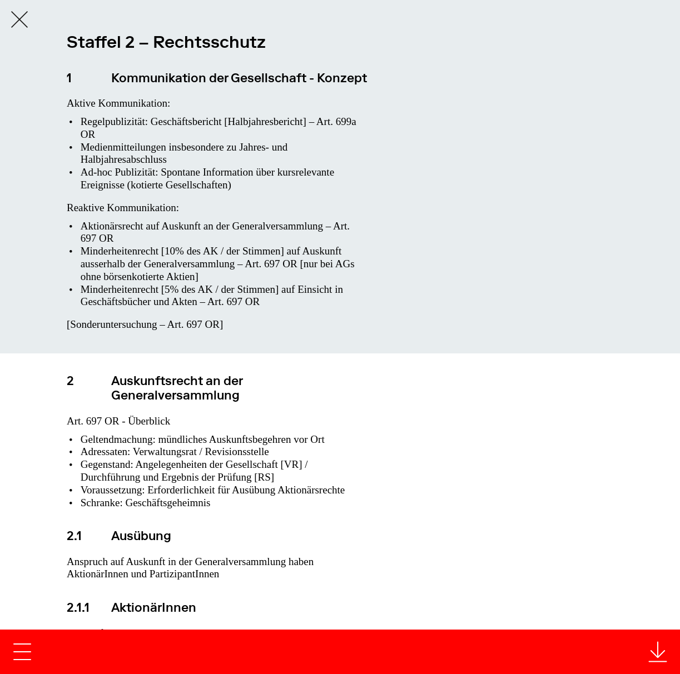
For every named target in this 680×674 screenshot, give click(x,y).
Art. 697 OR (271, 263)
